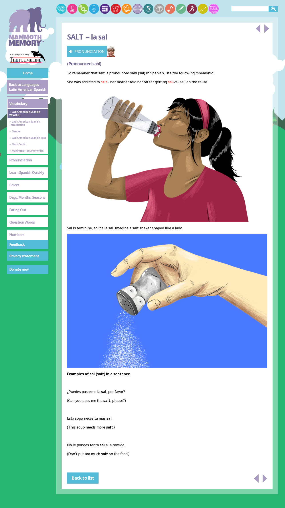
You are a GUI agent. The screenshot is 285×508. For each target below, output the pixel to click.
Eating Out (17, 209)
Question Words (22, 222)
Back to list (82, 478)
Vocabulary (18, 103)
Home (28, 73)
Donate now (19, 269)
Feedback (17, 244)
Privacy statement (24, 256)
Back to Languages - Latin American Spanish (27, 87)
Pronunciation (20, 160)
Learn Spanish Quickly (26, 172)
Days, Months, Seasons (27, 197)
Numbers (16, 234)
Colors (14, 185)
